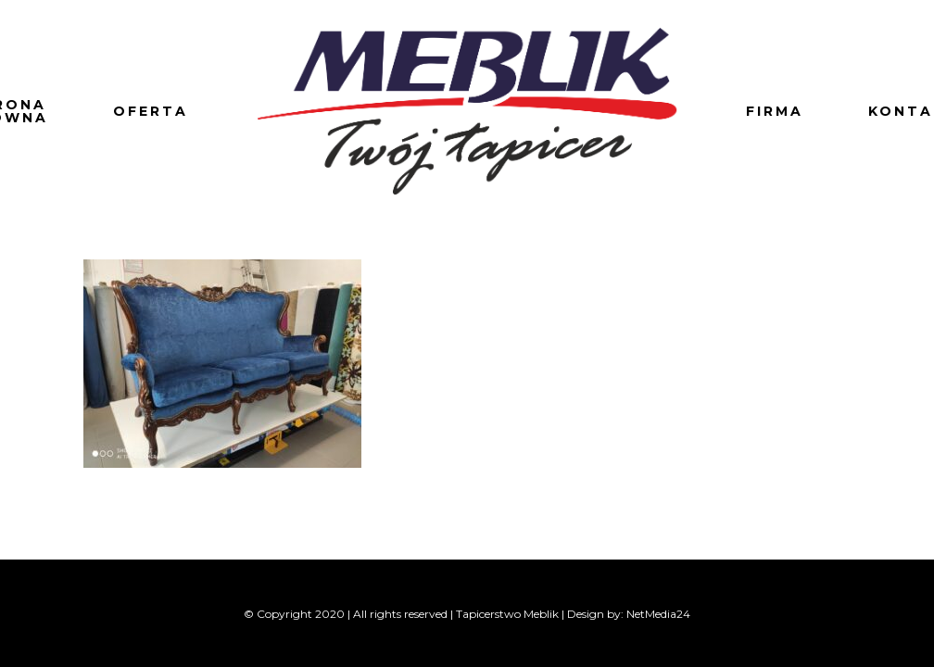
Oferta (150, 111)
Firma (774, 111)
